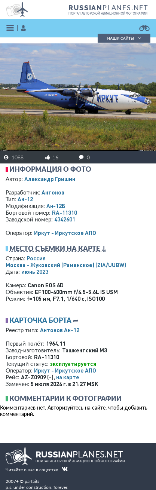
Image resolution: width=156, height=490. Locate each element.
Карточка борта (40, 320)
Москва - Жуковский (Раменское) (66, 264)
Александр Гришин (49, 178)
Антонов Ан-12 (59, 330)
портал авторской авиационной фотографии (107, 13)
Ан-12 (25, 199)
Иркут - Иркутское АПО (65, 232)
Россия (36, 258)
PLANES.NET (108, 7)
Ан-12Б (55, 205)
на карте (67, 377)
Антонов (53, 192)
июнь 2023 (34, 271)
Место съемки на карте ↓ (58, 248)
